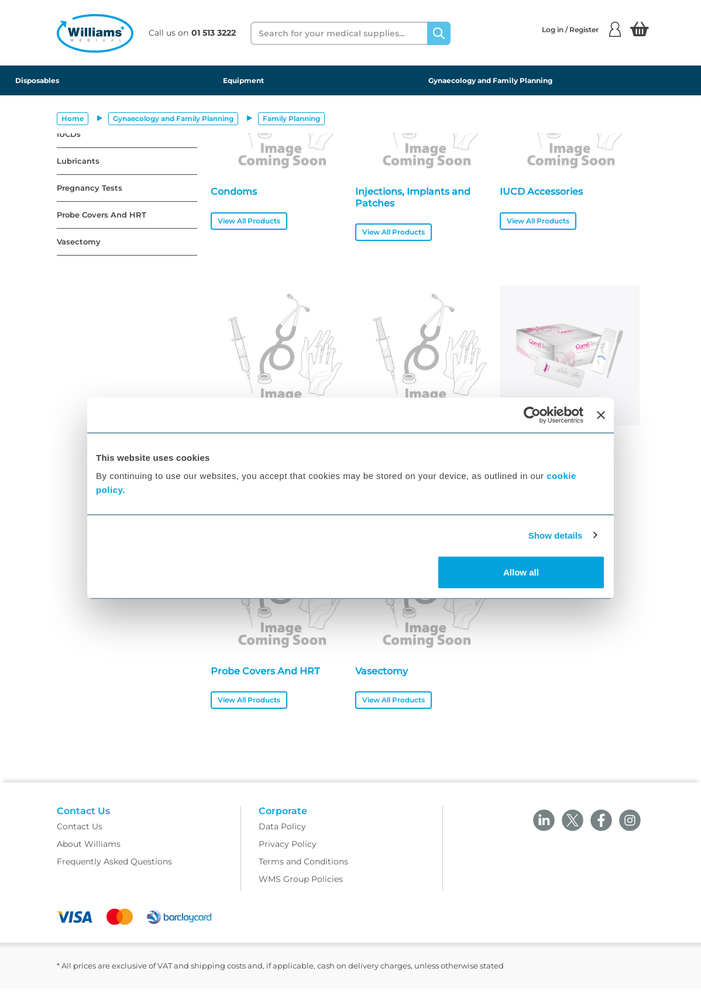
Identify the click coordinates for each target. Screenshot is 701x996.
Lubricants (78, 161)
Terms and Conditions (303, 869)
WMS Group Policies (301, 886)
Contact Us (79, 834)
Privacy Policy (288, 851)
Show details (555, 535)
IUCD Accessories (541, 191)
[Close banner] (601, 415)
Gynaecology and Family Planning (490, 80)
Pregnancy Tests (89, 188)
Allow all (521, 572)
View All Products (249, 220)
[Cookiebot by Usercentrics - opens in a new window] (532, 414)
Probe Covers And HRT (101, 215)
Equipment (243, 80)
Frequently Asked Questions (114, 869)
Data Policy (282, 834)
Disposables (37, 80)
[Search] (439, 33)
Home (72, 118)
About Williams (89, 851)
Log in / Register (581, 29)
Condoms (234, 191)
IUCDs (69, 134)
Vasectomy (79, 241)
